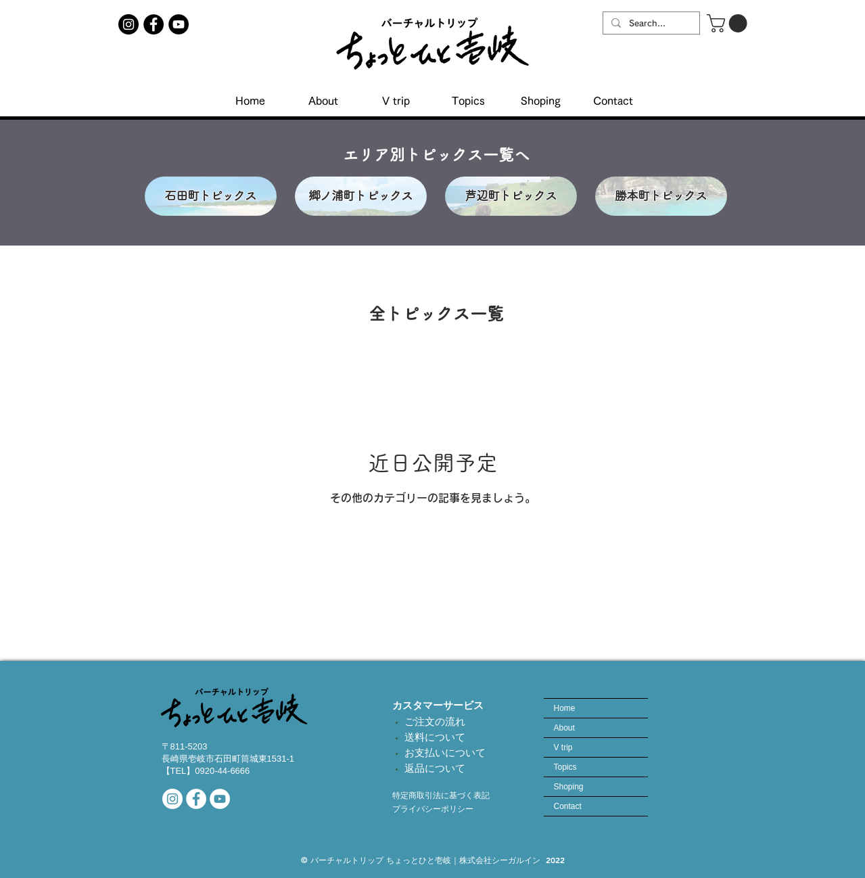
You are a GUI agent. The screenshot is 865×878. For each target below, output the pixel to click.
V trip (563, 747)
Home (565, 708)
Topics (565, 767)
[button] (729, 23)
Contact (568, 806)
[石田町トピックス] (211, 196)
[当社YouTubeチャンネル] (220, 799)
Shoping (569, 786)
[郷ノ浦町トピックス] (361, 196)
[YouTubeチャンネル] (178, 24)
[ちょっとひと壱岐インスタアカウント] (128, 24)
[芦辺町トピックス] (511, 196)
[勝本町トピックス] (661, 196)
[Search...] (650, 23)
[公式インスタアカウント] (172, 799)
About (564, 728)
